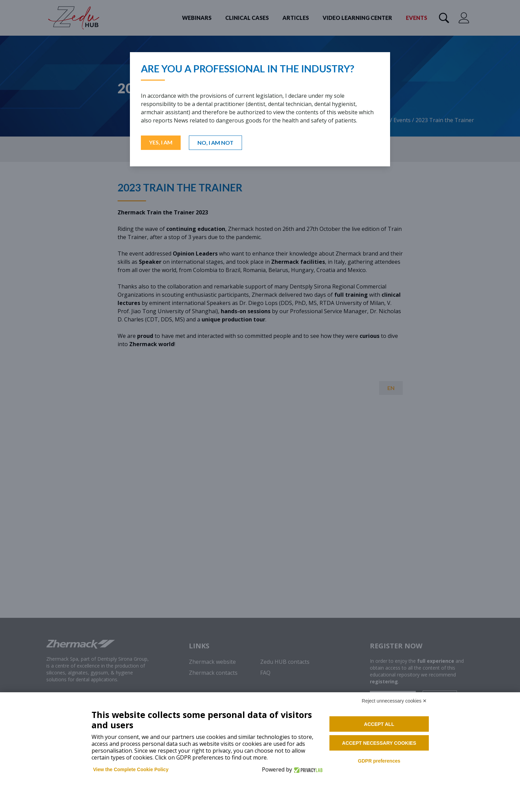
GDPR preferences (379, 761)
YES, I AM (160, 142)
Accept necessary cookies (379, 743)
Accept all (379, 724)
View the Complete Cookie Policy (131, 769)
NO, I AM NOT (215, 142)
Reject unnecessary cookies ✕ (394, 701)
